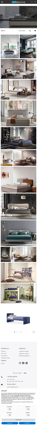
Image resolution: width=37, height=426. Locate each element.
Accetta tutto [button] (27, 423)
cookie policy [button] (30, 396)
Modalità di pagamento (24, 355)
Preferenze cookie (5, 358)
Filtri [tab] (3, 30)
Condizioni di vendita (24, 351)
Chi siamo (3, 351)
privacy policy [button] (4, 394)
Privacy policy (4, 355)
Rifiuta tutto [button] (9, 423)
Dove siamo (3, 353)
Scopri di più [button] (18, 419)
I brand (2, 363)
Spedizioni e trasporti (24, 353)
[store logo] (18, 2)
